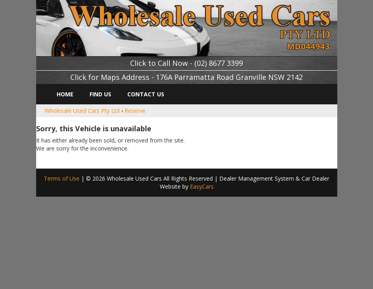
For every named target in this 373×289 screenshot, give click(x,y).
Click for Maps (95, 77)
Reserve (134, 110)
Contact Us (145, 94)
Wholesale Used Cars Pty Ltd (82, 110)
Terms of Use (62, 178)
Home (65, 94)
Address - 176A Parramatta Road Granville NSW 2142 (212, 77)
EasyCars (202, 186)
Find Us (100, 94)
